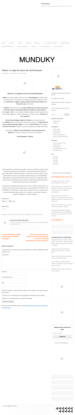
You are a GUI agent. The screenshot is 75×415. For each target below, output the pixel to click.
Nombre (4, 271)
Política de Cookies (57, 46)
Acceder (14, 405)
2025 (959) (55, 158)
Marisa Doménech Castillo (57, 261)
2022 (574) (55, 164)
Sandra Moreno (5, 73)
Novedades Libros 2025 (57, 98)
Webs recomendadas (65, 43)
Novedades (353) (57, 146)
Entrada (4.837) (56, 121)
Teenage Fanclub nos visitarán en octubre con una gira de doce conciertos (62, 263)
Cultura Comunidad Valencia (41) (60, 136)
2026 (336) (55, 156)
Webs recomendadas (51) (59, 134)
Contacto (34, 46)
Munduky (45, 3)
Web (3, 283)
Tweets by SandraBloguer (61, 343)
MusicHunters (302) (57, 150)
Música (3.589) (56, 129)
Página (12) (55, 123)
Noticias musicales (38, 214)
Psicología (28, 43)
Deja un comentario (22, 73)
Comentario (5, 255)
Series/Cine (36, 43)
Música (20, 43)
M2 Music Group (30, 214)
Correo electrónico (7, 277)
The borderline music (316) (59, 148)
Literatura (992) (56, 131)
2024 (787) (55, 160)
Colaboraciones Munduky (8, 46)
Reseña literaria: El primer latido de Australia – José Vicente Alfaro (60, 250)
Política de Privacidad (45, 46)
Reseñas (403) (56, 145)
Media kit (4, 43)
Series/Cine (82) (56, 133)
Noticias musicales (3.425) (59, 143)
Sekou (52, 256)
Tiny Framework (9, 405)
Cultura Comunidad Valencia (50, 43)
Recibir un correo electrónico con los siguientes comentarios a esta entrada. (24, 295)
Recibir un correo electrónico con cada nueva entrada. (17, 298)
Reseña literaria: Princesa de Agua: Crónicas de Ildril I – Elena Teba (62, 243)
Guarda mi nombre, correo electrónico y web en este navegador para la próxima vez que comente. (25, 291)
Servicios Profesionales (22, 46)
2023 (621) (55, 162)
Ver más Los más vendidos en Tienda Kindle (61, 173)
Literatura (11, 43)
